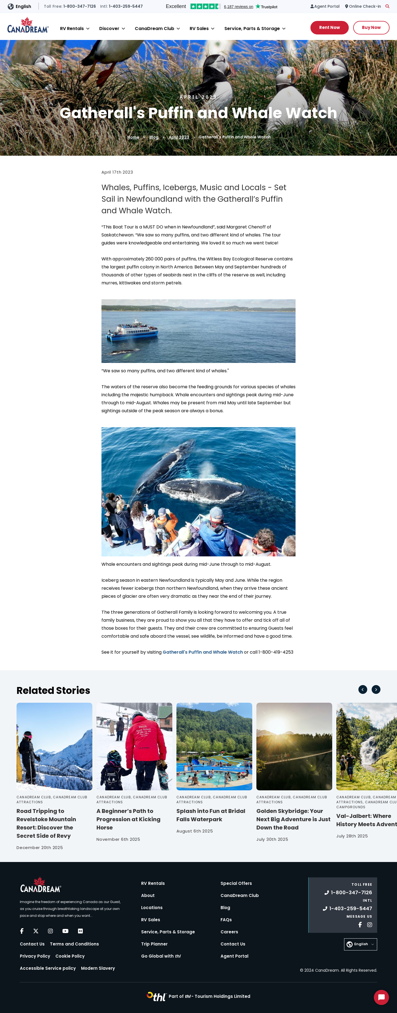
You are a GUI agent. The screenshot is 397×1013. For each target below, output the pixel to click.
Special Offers (236, 883)
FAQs (226, 920)
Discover (109, 28)
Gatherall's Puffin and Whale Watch (203, 652)
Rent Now (329, 27)
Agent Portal (234, 956)
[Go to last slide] (362, 689)
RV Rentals (72, 28)
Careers (229, 932)
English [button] (23, 6)
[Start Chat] (381, 997)
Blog (154, 137)
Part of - (209, 996)
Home (133, 137)
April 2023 (179, 137)
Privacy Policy (35, 956)
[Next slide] (376, 689)
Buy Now (371, 27)
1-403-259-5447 (347, 908)
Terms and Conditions (74, 944)
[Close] (88, 28)
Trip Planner (154, 944)
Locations (152, 907)
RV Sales (199, 28)
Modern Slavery (98, 968)
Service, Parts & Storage (252, 28)
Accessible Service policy (48, 968)
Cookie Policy (70, 956)
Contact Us (32, 944)
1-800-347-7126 (348, 892)
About (148, 895)
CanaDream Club (154, 28)
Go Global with (160, 956)
